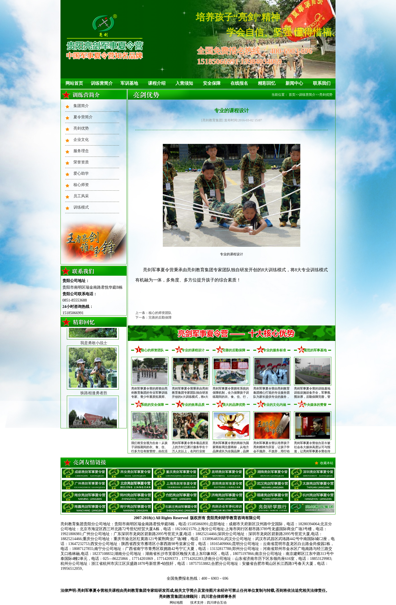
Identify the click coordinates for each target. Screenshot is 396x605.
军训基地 (129, 83)
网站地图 (176, 602)
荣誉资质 (81, 162)
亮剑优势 (81, 128)
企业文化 (81, 140)
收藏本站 (326, 463)
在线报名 (239, 83)
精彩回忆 (267, 83)
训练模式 (81, 207)
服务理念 (81, 151)
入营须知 (184, 83)
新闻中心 (294, 83)
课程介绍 (157, 83)
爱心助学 (81, 173)
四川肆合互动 (217, 602)
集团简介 (81, 106)
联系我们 (322, 83)
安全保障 (212, 83)
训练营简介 (102, 83)
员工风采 (81, 196)
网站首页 (74, 83)
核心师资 (81, 185)
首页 (292, 95)
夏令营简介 (83, 117)
